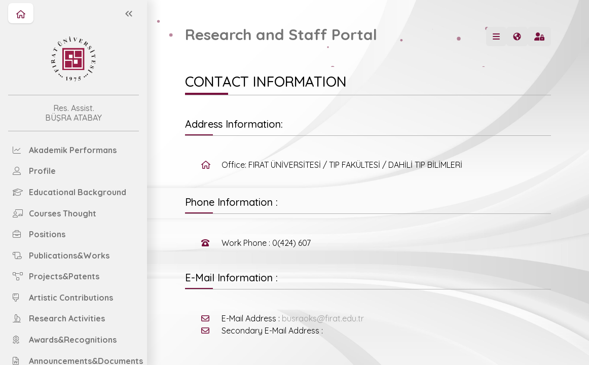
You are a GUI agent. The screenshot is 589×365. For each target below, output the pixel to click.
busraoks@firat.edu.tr (323, 318)
